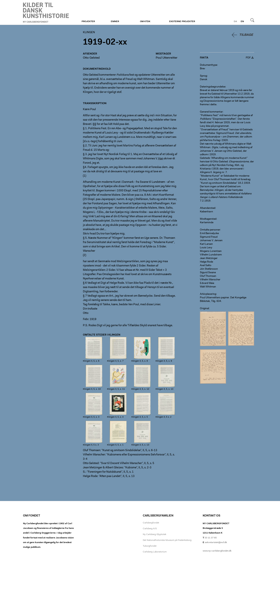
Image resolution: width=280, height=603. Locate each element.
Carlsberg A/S (150, 529)
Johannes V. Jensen (211, 240)
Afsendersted (207, 208)
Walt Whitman (208, 287)
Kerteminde (206, 222)
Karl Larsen (206, 244)
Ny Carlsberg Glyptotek (154, 534)
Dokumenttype (208, 65)
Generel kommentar (211, 112)
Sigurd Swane (208, 272)
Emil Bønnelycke (209, 233)
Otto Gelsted (91, 57)
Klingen (46, 12)
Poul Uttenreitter (166, 57)
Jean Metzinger (208, 258)
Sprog (203, 76)
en (242, 21)
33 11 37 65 (211, 538)
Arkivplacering (208, 294)
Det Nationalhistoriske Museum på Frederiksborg (167, 540)
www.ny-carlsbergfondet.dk (217, 551)
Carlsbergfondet (151, 523)
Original (204, 308)
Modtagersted (208, 219)
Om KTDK (145, 21)
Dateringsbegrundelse (212, 87)
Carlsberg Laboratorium (155, 552)
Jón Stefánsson (209, 269)
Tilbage (246, 35)
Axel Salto (205, 265)
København (206, 211)
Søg (252, 20)
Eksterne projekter (182, 21)
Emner (115, 21)
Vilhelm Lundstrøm (211, 255)
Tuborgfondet (149, 546)
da (235, 21)
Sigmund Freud (208, 237)
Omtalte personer (210, 230)
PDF (248, 58)
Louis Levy (206, 247)
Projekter (88, 21)
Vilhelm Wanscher (210, 279)
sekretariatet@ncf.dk (216, 542)
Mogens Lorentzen (211, 251)
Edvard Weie (207, 283)
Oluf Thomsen (208, 276)
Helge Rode (206, 262)
